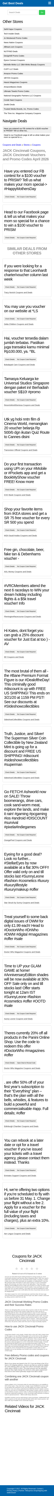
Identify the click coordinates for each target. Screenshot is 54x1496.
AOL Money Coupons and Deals (17, 572)
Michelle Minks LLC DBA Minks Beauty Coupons (24, 65)
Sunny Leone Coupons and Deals (18, 1019)
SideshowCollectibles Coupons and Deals (21, 719)
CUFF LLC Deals (11, 69)
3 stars (27, 1268)
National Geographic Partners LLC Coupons (22, 96)
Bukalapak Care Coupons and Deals (19, 365)
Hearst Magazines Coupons (15, 82)
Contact (39, 1489)
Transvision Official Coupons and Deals (20, 450)
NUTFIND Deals (11, 51)
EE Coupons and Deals (14, 657)
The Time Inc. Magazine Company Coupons (22, 113)
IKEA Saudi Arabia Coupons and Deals (20, 536)
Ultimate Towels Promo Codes (16, 91)
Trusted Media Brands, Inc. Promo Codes (21, 109)
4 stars (32, 1268)
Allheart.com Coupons (13, 47)
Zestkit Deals (9, 104)
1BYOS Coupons (11, 78)
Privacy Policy (12, 1491)
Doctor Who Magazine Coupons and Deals (22, 952)
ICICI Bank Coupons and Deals (17, 495)
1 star (16, 1268)
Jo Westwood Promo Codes (15, 38)
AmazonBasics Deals (13, 87)
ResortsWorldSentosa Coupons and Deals (22, 405)
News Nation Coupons (13, 42)
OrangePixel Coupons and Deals (18, 840)
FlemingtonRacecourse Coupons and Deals (22, 617)
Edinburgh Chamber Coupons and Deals (21, 1126)
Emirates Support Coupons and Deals (20, 1176)
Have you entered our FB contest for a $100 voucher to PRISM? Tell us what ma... (26, 129)
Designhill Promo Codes (14, 56)
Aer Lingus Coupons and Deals (17, 1234)
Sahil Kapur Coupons (13, 29)
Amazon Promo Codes (13, 73)
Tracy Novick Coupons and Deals (18, 292)
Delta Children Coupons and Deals (18, 324)
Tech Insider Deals (11, 34)
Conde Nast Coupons (13, 100)
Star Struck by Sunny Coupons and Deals (21, 903)
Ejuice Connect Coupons (14, 60)
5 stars (37, 1268)
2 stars (21, 1268)
